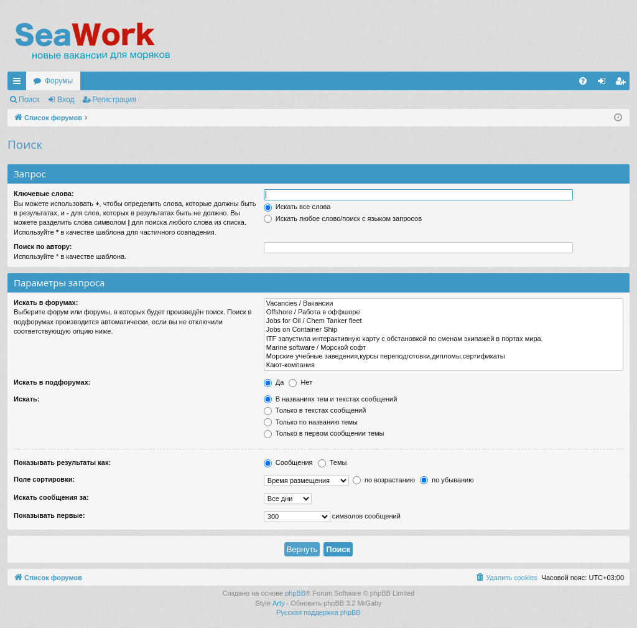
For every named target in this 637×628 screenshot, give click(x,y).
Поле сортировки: (44, 479)
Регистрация (114, 99)
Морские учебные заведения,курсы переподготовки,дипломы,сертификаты (443, 356)
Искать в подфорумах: (52, 382)
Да (274, 382)
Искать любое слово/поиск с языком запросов (343, 218)
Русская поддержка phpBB (318, 612)
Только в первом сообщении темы (324, 433)
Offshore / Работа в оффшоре (443, 312)
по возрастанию (384, 480)
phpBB (295, 593)
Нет (300, 382)
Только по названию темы (311, 422)
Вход (65, 99)
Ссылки (19, 83)
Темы (332, 462)
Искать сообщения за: (51, 497)
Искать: (26, 399)
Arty (278, 603)
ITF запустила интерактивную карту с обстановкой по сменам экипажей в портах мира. (443, 339)
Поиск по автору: (43, 246)
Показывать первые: (49, 515)
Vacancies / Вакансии (443, 303)
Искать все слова (297, 206)
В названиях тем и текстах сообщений (331, 399)
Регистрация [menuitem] (623, 83)
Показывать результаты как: (62, 462)
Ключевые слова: (44, 193)
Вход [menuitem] (604, 83)
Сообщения (288, 462)
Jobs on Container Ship (443, 330)
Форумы (59, 81)
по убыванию (446, 480)
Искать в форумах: (46, 302)
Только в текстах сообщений (315, 410)
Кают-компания (443, 365)
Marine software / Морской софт (443, 348)
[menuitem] (583, 81)
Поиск (29, 99)
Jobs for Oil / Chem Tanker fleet (443, 321)
